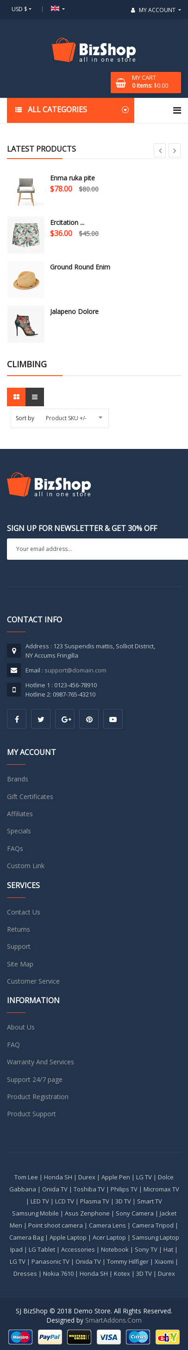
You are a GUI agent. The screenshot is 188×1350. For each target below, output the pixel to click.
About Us (21, 1027)
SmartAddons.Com (113, 1320)
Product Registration (38, 1096)
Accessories (78, 1249)
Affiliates (20, 813)
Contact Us (23, 912)
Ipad (16, 1249)
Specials (19, 830)
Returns (18, 929)
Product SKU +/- (66, 418)
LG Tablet (42, 1249)
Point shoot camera (55, 1225)
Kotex (122, 1273)
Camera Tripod (153, 1225)
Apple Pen (115, 1177)
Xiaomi (164, 1261)
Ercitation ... (67, 222)
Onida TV (55, 1189)
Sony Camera (135, 1213)
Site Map (20, 964)
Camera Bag (26, 1237)
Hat (168, 1249)
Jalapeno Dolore (74, 311)
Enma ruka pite (72, 177)
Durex (86, 1177)
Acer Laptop (109, 1237)
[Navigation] (177, 110)
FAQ (13, 1044)
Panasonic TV (50, 1261)
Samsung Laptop (155, 1237)
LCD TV (64, 1201)
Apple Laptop (68, 1237)
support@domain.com (75, 670)
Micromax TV (161, 1189)
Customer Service (33, 981)
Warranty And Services (40, 1061)
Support (19, 946)
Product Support (31, 1113)
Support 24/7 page (35, 1079)
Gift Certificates (30, 796)
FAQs (15, 848)
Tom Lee (26, 1177)
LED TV (40, 1201)
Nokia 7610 (58, 1273)
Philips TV (124, 1189)
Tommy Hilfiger (128, 1261)
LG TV (144, 1177)
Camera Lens (107, 1225)
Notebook (115, 1249)
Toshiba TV (89, 1189)
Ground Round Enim (80, 266)
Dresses (25, 1273)
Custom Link (25, 865)
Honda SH (58, 1177)
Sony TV (146, 1249)
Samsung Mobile (35, 1213)
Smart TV (149, 1201)
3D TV (123, 1201)
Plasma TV (94, 1201)
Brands (17, 778)
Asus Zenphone (87, 1213)
